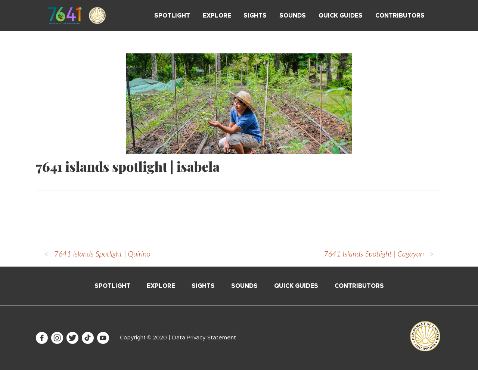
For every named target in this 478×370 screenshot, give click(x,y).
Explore (217, 16)
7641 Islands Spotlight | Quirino (97, 253)
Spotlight (172, 16)
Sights (255, 16)
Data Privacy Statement (204, 338)
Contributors (400, 16)
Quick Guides (341, 16)
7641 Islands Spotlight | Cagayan (378, 253)
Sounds (292, 16)
